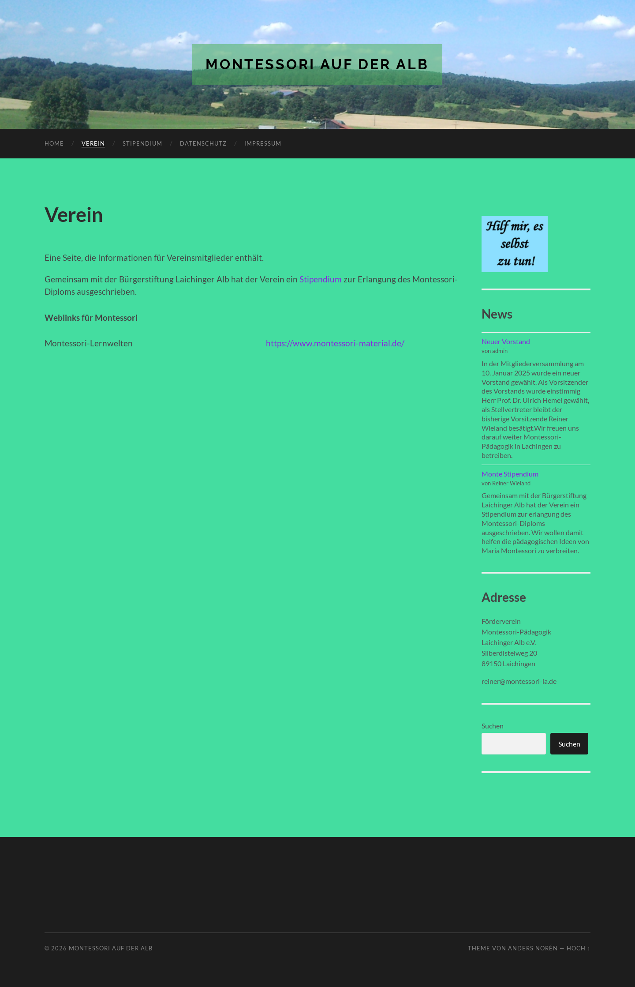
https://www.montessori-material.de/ (335, 343)
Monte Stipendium (510, 473)
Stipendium (142, 143)
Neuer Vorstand (506, 341)
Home (54, 143)
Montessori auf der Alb (317, 64)
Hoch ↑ (578, 948)
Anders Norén (533, 948)
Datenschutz (203, 143)
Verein (93, 143)
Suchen (493, 725)
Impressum (262, 143)
